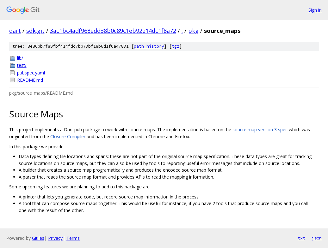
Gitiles (38, 238)
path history (149, 46)
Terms (73, 238)
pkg (193, 30)
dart (15, 30)
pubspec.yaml (31, 73)
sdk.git (35, 30)
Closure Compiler (67, 136)
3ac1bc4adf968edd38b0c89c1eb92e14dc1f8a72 (113, 30)
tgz (175, 46)
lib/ (20, 58)
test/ (22, 65)
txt (301, 238)
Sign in (315, 10)
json (317, 238)
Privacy (55, 238)
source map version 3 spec (260, 130)
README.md (30, 80)
